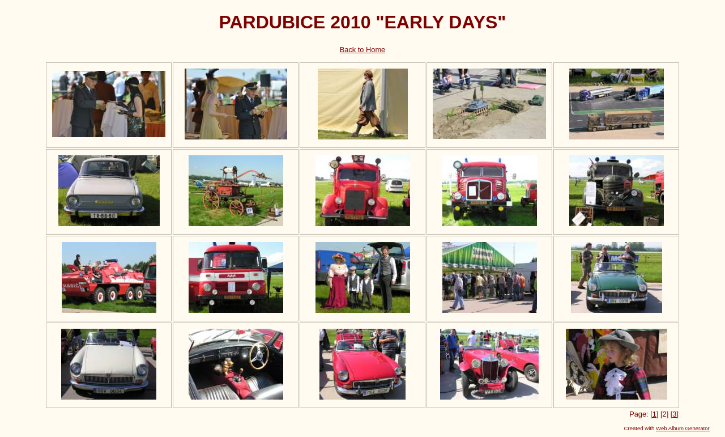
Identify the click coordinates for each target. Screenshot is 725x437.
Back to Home (362, 49)
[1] (654, 414)
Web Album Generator (683, 428)
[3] (675, 414)
